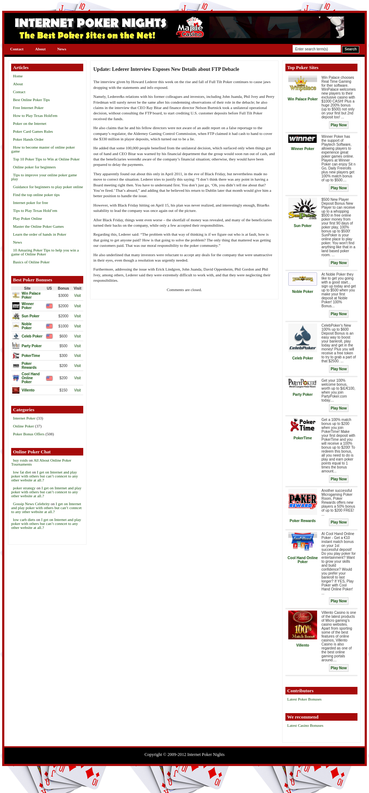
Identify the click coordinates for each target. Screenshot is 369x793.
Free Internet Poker (28, 107)
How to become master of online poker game (43, 149)
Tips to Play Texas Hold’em (35, 210)
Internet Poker (24, 418)
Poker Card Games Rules (33, 131)
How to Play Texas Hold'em (35, 115)
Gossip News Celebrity (31, 504)
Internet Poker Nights (205, 754)
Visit (77, 296)
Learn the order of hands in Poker (39, 234)
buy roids (20, 460)
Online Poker (23, 426)
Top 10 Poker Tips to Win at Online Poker (46, 159)
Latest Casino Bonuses (305, 725)
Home (18, 76)
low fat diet (22, 472)
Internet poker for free (30, 202)
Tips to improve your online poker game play (44, 177)
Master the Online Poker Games (38, 226)
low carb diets (24, 519)
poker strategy (24, 488)
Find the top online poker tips (36, 194)
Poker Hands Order (28, 139)
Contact (16, 49)
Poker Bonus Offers (28, 434)
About (40, 49)
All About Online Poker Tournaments (41, 462)
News (61, 49)
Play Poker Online (27, 218)
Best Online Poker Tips (31, 100)
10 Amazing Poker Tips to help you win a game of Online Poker (45, 252)
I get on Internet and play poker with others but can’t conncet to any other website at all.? (44, 476)
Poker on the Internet (29, 123)
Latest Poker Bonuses (304, 699)
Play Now (339, 125)
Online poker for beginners (34, 167)
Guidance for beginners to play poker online (48, 187)
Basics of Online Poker (31, 262)
